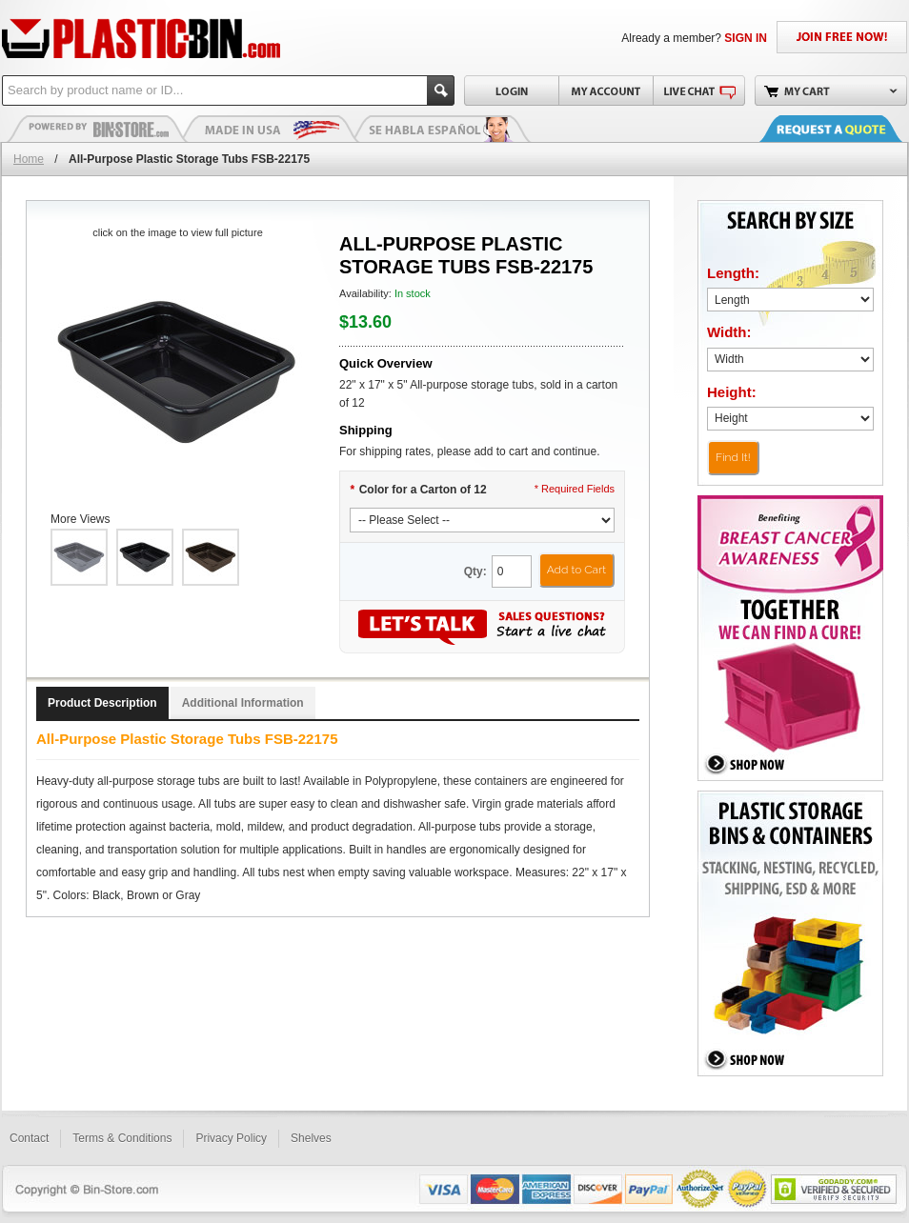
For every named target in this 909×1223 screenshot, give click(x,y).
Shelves (311, 1138)
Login (511, 90)
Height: (732, 392)
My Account (605, 90)
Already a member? (694, 38)
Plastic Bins (97, 128)
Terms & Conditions (122, 1138)
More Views (80, 519)
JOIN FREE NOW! (842, 37)
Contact (29, 1138)
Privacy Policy (231, 1138)
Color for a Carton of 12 (418, 489)
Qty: (475, 571)
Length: (733, 273)
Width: (729, 332)
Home (28, 159)
